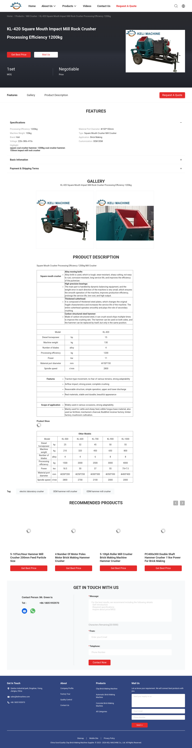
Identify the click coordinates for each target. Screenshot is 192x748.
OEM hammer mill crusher (65, 491)
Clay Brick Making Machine (106, 689)
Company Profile (66, 688)
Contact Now (99, 662)
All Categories (101, 712)
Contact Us (64, 705)
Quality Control (66, 700)
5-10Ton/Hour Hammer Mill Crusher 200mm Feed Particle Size (28, 557)
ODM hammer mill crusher (99, 491)
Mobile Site (93, 738)
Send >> (140, 725)
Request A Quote (172, 94)
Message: (94, 596)
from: (92, 631)
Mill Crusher (31, 16)
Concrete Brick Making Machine (105, 704)
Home (10, 16)
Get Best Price (18, 54)
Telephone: (95, 646)
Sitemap (80, 738)
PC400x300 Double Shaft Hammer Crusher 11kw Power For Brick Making (163, 557)
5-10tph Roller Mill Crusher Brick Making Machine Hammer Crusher (116, 557)
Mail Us (46, 54)
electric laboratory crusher (32, 491)
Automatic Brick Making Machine (105, 696)
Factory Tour (65, 694)
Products (19, 16)
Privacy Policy (109, 738)
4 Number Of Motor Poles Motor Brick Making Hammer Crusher (72, 557)
